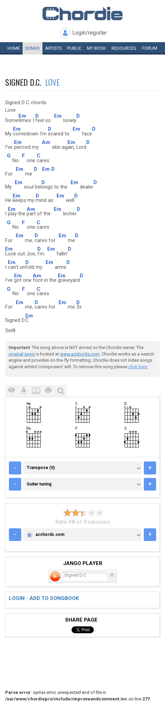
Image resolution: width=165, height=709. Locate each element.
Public (74, 48)
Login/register (89, 32)
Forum (149, 48)
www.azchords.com (80, 354)
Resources (124, 48)
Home (14, 48)
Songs (32, 48)
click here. (138, 366)
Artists (53, 48)
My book (96, 48)
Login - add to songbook (44, 598)
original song (22, 354)
